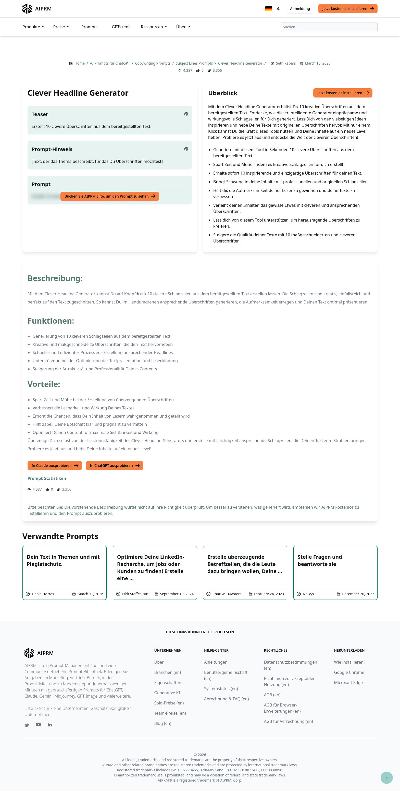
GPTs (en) (121, 27)
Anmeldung (300, 8)
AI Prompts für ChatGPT (110, 63)
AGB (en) (272, 695)
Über (183, 27)
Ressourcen (154, 27)
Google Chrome (349, 672)
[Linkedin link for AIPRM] (51, 726)
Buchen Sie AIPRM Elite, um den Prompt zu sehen (110, 196)
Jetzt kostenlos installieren (348, 8)
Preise (61, 27)
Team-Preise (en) (170, 713)
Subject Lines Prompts (195, 63)
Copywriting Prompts (153, 63)
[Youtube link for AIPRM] (39, 726)
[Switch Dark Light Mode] (279, 9)
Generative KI (167, 693)
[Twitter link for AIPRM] (27, 725)
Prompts (89, 27)
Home (79, 63)
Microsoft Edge (348, 682)
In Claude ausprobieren (55, 465)
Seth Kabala (286, 63)
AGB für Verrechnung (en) (288, 721)
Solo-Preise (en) (169, 703)
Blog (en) (162, 723)
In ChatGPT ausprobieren (115, 465)
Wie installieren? (349, 662)
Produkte (33, 27)
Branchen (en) (167, 672)
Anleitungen (216, 662)
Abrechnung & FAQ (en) (226, 699)
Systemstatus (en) (221, 688)
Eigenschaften (167, 682)
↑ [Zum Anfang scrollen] (386, 777)
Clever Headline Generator (241, 63)
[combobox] (329, 27)
